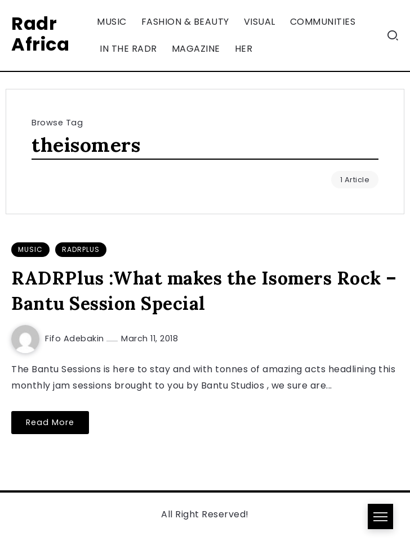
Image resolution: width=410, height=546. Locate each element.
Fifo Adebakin (75, 338)
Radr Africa (40, 34)
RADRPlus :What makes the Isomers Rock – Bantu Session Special (204, 291)
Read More (50, 422)
